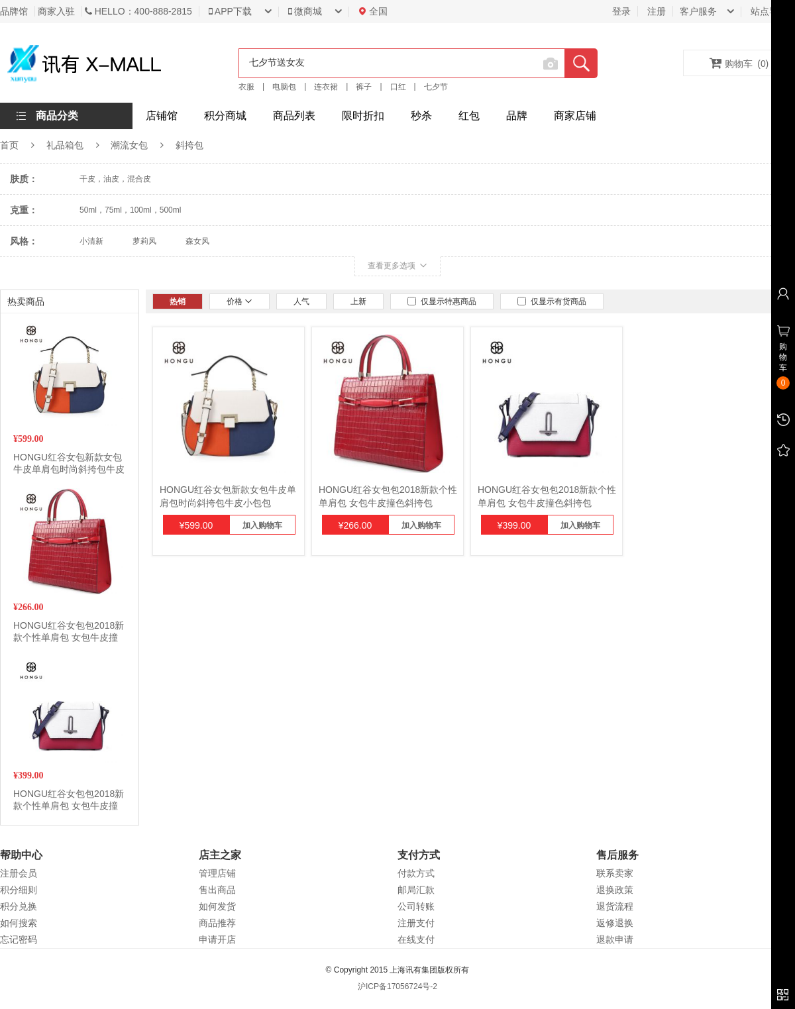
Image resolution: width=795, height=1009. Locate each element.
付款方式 (416, 873)
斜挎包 (189, 145)
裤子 (364, 86)
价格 (239, 301)
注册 (656, 11)
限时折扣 (363, 115)
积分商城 (225, 115)
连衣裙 (326, 86)
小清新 (91, 241)
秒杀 (421, 115)
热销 (178, 301)
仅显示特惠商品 (441, 301)
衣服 (246, 86)
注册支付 (416, 923)
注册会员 (18, 873)
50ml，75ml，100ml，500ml (130, 210)
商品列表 (294, 115)
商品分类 (57, 115)
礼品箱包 (64, 145)
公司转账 (416, 906)
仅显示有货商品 (551, 301)
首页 (9, 145)
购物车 (739, 63)
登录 (621, 11)
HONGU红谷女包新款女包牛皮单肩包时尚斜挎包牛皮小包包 (69, 469)
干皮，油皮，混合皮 (115, 179)
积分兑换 (18, 906)
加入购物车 (262, 525)
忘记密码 (18, 939)
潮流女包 (129, 145)
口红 (398, 86)
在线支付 (416, 939)
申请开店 (217, 939)
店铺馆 (162, 115)
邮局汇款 (416, 889)
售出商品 (217, 889)
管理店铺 (217, 873)
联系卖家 (614, 873)
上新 (358, 301)
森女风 (197, 241)
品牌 (516, 115)
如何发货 (217, 906)
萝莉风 (144, 241)
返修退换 (614, 923)
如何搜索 (18, 923)
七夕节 (436, 86)
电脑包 (284, 86)
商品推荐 (217, 923)
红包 (469, 115)
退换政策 (614, 889)
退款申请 (614, 939)
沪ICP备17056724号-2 (397, 986)
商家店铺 (575, 115)
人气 (301, 301)
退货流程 (614, 906)
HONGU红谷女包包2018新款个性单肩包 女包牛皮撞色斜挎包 (68, 637)
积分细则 (18, 889)
